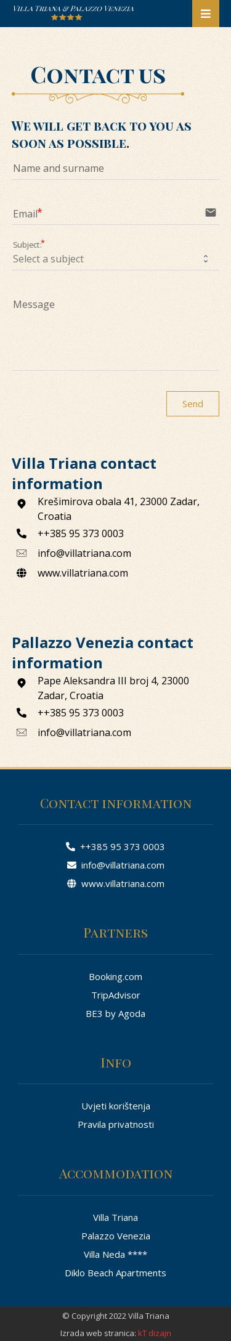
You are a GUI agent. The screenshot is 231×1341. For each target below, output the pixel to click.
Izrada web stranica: (98, 1333)
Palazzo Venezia (115, 1236)
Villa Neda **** (115, 1254)
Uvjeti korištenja (115, 1106)
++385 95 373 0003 (115, 846)
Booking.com (115, 976)
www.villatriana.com (115, 883)
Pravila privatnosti (116, 1124)
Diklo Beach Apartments (115, 1272)
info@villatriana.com (115, 865)
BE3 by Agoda (115, 1013)
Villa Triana (115, 1217)
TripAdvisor (115, 995)
